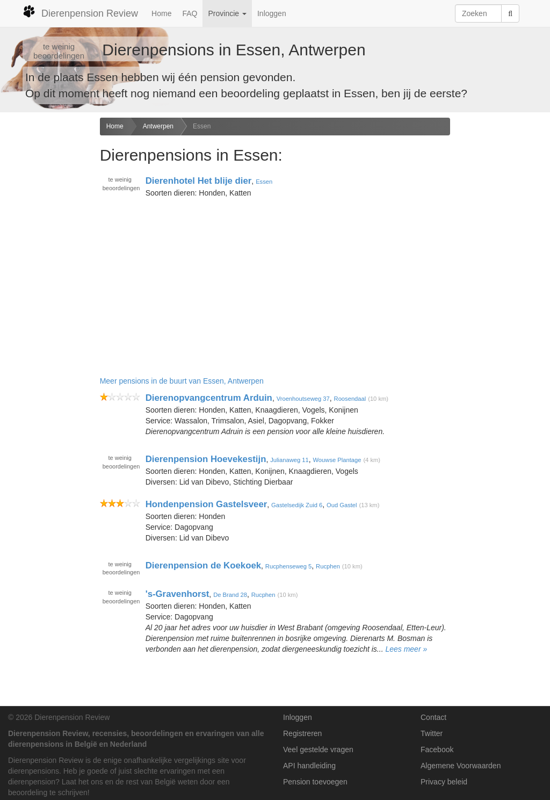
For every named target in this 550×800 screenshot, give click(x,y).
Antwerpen (158, 126)
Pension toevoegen (315, 781)
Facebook (437, 749)
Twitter (432, 733)
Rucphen (328, 566)
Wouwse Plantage (337, 460)
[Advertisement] (46, 287)
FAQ (189, 13)
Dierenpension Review (80, 12)
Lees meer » (406, 649)
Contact (433, 717)
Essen (202, 126)
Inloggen (271, 13)
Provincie (227, 13)
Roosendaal (350, 398)
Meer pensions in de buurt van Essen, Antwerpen (182, 381)
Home (161, 13)
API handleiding (309, 765)
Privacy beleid (444, 781)
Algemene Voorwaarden (461, 765)
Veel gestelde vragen (318, 749)
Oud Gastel (342, 505)
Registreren (302, 733)
